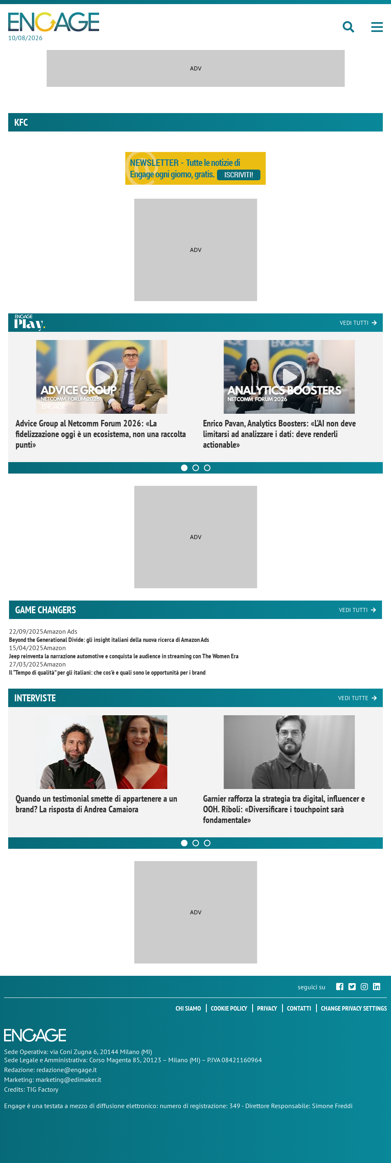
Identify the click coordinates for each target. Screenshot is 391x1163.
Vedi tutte (353, 698)
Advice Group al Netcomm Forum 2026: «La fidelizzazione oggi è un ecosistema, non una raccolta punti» (101, 433)
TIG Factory (42, 1089)
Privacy (267, 1008)
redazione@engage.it (66, 1070)
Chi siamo (188, 1008)
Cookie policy (229, 1008)
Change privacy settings (354, 1008)
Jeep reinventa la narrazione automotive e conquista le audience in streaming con (124, 656)
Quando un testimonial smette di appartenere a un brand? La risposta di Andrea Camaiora (96, 804)
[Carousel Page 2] (195, 468)
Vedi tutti (354, 322)
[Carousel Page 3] (207, 468)
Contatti (299, 1008)
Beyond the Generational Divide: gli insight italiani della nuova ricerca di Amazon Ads (109, 639)
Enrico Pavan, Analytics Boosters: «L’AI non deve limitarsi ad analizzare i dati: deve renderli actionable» (279, 433)
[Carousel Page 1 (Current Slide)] (184, 468)
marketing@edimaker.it (68, 1079)
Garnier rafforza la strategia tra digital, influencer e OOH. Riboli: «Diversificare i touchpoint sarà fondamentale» (284, 809)
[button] (377, 27)
